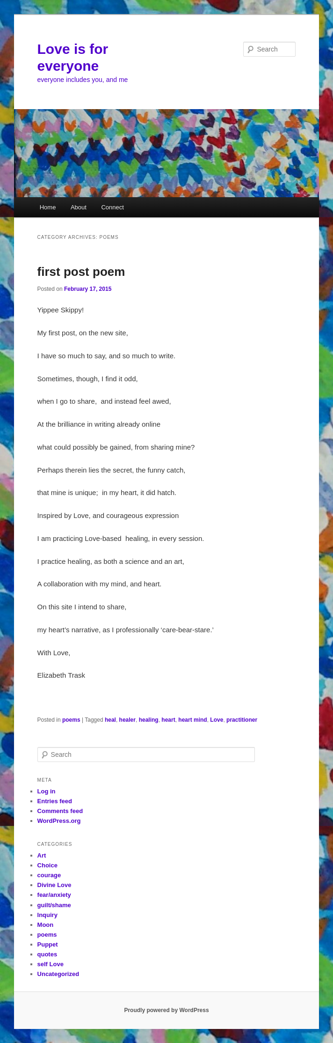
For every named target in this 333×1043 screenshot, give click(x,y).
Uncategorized (58, 973)
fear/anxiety (54, 894)
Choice (47, 865)
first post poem (81, 272)
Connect (112, 207)
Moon (45, 924)
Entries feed (54, 801)
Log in (46, 791)
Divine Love (54, 884)
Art (41, 855)
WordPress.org (59, 820)
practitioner (241, 720)
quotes (47, 954)
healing (149, 720)
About (79, 207)
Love (216, 720)
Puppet (47, 944)
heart (168, 720)
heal (110, 720)
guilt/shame (54, 905)
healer (127, 720)
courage (49, 875)
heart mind (192, 720)
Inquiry (47, 914)
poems (71, 720)
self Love (50, 964)
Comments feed (60, 810)
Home (48, 207)
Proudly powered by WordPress (166, 1010)
